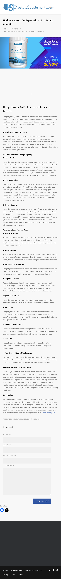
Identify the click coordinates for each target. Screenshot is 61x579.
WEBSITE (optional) (9, 455)
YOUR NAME (7, 434)
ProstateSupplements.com (18, 570)
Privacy (5, 575)
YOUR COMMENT (9, 466)
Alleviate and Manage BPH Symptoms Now (51, 42)
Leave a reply (47, 413)
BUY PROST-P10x (47, 47)
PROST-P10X (51, 59)
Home (5, 29)
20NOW (51, 64)
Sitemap (21, 575)
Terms (13, 575)
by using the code (50, 61)
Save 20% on (50, 57)
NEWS (16, 29)
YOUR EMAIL (7, 445)
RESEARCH (36, 419)
